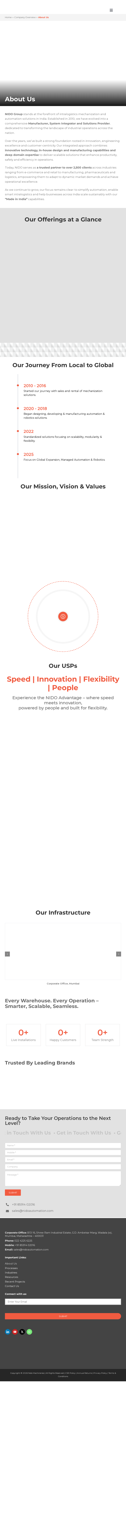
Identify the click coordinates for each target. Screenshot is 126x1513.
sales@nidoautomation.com (32, 1211)
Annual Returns (84, 1373)
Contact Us (12, 1286)
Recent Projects (15, 1281)
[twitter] (22, 1332)
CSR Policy (70, 1373)
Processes (11, 1268)
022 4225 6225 (18, 1240)
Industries (11, 1272)
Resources (11, 1277)
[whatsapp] (29, 1332)
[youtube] (15, 1332)
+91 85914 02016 (23, 1204)
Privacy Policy (100, 1373)
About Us (11, 1263)
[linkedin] (7, 1332)
